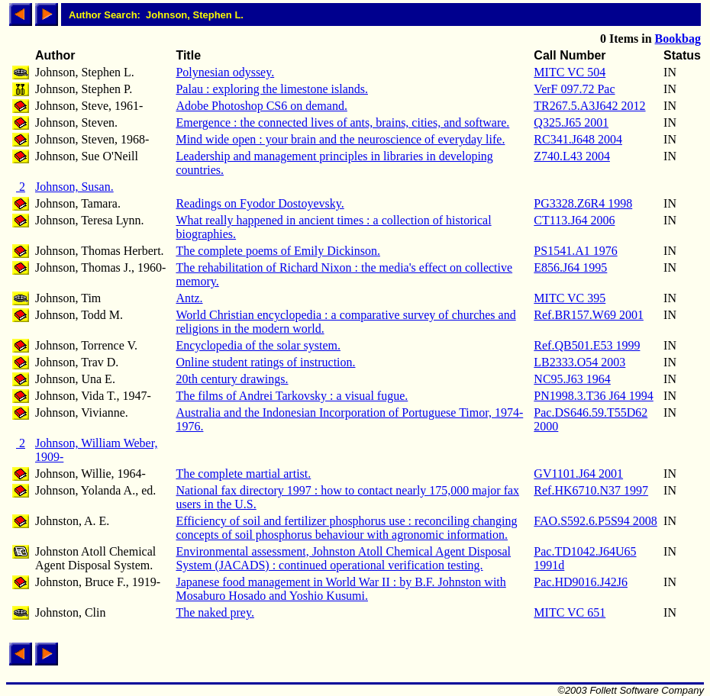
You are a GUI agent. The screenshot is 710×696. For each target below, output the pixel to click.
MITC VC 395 (569, 298)
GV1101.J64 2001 (578, 473)
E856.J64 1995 (570, 267)
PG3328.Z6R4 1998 (583, 203)
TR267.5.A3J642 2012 (589, 105)
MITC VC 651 (569, 612)
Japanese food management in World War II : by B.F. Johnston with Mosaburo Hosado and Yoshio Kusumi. (340, 588)
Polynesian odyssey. (225, 72)
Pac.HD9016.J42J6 (581, 581)
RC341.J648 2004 (578, 139)
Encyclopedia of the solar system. (258, 345)
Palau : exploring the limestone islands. (272, 88)
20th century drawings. (232, 378)
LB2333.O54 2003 (579, 362)
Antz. (189, 298)
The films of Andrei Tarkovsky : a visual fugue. (292, 395)
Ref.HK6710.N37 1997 (591, 490)
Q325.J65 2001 (571, 122)
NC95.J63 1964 (572, 378)
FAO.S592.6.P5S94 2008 (595, 520)
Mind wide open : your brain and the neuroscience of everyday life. (340, 139)
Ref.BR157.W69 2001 (589, 314)
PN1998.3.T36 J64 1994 (593, 395)
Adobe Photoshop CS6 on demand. (261, 105)
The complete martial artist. (243, 473)
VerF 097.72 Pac (574, 88)
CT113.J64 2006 (574, 220)
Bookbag (678, 38)
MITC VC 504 (569, 72)
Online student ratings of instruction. (265, 362)
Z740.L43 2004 (572, 156)
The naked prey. (214, 612)
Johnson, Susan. (74, 186)
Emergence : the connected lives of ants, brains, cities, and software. (342, 122)
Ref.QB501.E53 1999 (587, 345)
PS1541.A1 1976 (575, 250)
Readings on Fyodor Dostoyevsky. (260, 203)
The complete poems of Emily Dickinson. (278, 250)
